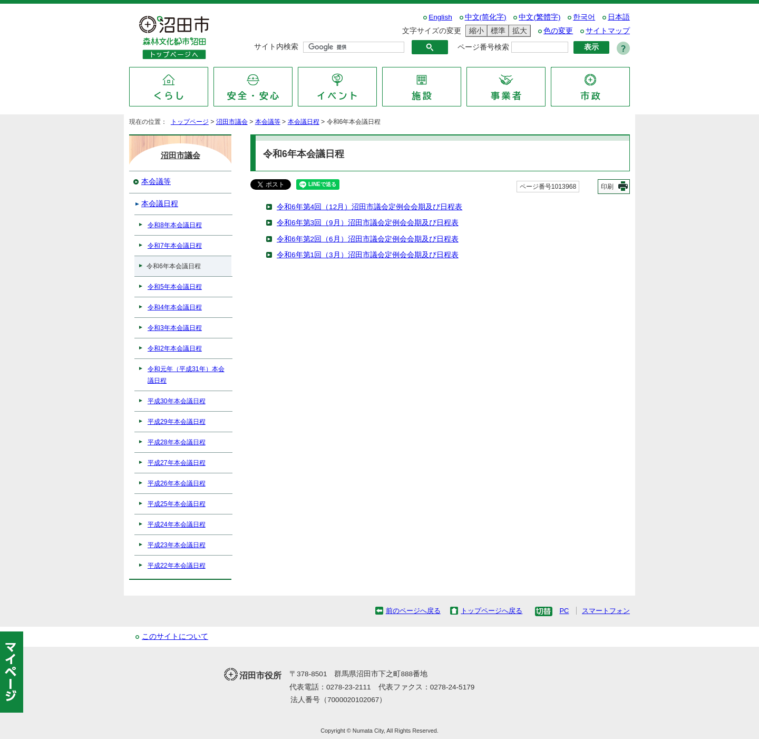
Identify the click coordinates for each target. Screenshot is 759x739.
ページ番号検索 (483, 47)
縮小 (475, 31)
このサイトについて (175, 636)
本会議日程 (303, 121)
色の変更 (558, 31)
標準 (496, 31)
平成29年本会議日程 (177, 421)
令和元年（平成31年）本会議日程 (186, 374)
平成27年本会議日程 (177, 462)
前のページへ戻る (413, 611)
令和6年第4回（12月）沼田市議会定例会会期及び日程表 (369, 207)
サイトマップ (608, 31)
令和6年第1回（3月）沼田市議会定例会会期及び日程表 (368, 255)
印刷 (607, 186)
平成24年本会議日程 (177, 524)
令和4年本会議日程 (175, 307)
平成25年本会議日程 (177, 504)
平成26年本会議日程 (177, 483)
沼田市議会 (232, 121)
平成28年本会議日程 (177, 442)
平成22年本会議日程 (177, 565)
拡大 (518, 31)
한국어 (584, 17)
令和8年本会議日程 (175, 225)
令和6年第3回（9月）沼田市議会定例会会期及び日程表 (368, 223)
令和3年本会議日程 (175, 328)
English (440, 17)
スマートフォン (606, 611)
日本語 (619, 17)
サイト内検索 (276, 47)
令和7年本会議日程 (175, 245)
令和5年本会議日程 (175, 286)
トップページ (190, 121)
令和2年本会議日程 (175, 348)
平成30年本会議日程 (177, 401)
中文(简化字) (486, 17)
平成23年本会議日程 (177, 545)
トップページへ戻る (491, 611)
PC (564, 611)
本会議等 (267, 121)
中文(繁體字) (539, 17)
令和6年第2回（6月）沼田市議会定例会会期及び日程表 (368, 239)
